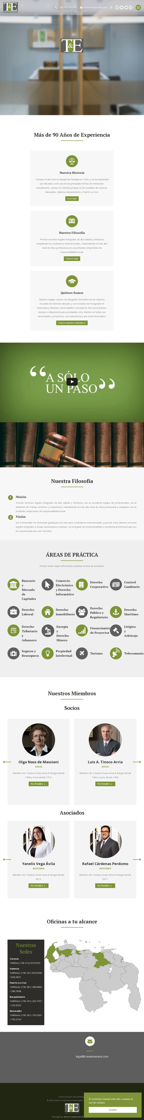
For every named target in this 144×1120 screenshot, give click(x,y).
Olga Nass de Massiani (39, 761)
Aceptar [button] (113, 1110)
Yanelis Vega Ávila (38, 863)
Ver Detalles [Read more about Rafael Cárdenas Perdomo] (104, 885)
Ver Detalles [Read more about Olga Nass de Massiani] (38, 783)
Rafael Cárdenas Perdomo (105, 863)
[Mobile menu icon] (138, 7)
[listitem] (85, 950)
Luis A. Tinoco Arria (105, 761)
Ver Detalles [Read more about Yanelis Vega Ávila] (38, 885)
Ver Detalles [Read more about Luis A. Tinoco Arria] (104, 783)
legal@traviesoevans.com (93, 7)
